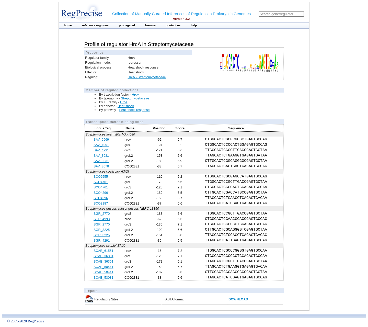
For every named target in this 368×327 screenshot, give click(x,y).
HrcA (135, 94)
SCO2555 (101, 176)
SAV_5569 (101, 139)
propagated (127, 25)
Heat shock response (134, 110)
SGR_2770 (102, 214)
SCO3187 (101, 203)
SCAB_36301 (103, 256)
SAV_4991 (101, 145)
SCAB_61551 (103, 251)
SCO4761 (101, 182)
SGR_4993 (102, 219)
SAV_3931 (101, 155)
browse (150, 25)
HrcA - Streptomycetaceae (147, 77)
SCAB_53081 (103, 277)
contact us (173, 25)
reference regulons (95, 25)
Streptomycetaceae (135, 98)
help (194, 25)
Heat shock (126, 106)
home (68, 25)
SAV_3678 (101, 166)
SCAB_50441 (103, 267)
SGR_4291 (102, 240)
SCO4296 (101, 193)
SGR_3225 (102, 230)
